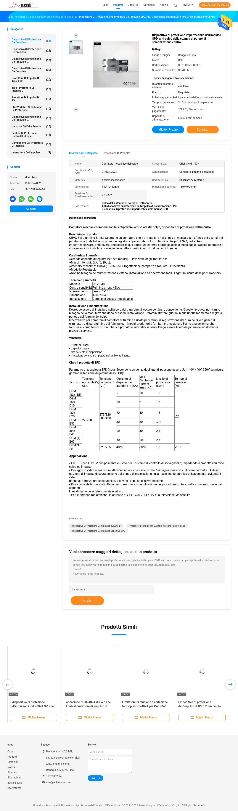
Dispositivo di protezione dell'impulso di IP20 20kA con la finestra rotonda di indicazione (199, 706)
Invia (87, 600)
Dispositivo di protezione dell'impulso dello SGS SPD (98, 531)
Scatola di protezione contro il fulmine (31, 135)
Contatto (31, 208)
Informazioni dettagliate (83, 153)
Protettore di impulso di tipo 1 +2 (31, 80)
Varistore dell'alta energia (31, 126)
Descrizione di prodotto (116, 153)
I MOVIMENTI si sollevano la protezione (31, 109)
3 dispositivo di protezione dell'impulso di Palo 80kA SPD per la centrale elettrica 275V (32, 706)
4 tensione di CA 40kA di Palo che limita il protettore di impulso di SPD (88, 706)
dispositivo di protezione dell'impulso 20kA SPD (96, 526)
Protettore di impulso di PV (31, 99)
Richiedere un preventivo (215, 5)
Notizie (11, 767)
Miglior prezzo (168, 129)
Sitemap (12, 772)
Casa (10, 751)
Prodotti (12, 756)
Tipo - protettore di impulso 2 (31, 89)
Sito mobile (13, 777)
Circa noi (12, 761)
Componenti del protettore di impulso (31, 144)
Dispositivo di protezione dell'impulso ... (31, 41)
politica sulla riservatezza (14, 785)
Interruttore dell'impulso (31, 152)
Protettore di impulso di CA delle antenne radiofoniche (157, 526)
